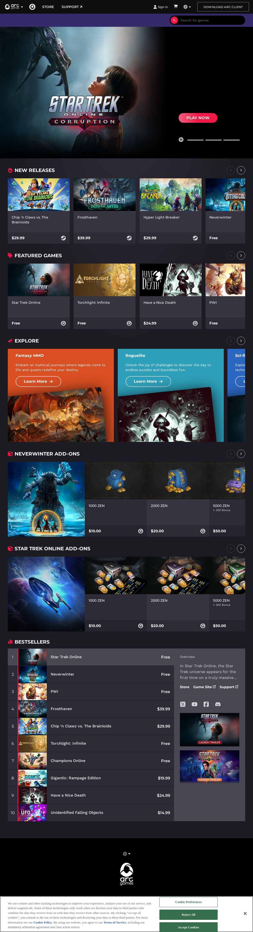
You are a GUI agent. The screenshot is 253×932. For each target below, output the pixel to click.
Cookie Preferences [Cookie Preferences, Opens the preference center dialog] (188, 902)
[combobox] (211, 20)
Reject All (188, 914)
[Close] (245, 913)
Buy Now (197, 115)
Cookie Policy (42, 922)
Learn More (38, 381)
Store (48, 7)
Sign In (160, 7)
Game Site (204, 687)
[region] (126, 914)
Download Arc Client (223, 7)
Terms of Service (114, 922)
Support (72, 7)
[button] (14, 7)
